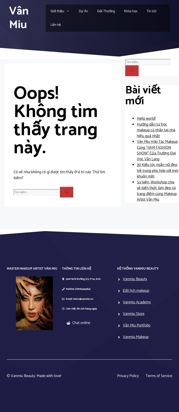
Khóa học (130, 11)
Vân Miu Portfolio (136, 325)
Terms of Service (159, 376)
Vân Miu (19, 18)
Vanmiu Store (133, 314)
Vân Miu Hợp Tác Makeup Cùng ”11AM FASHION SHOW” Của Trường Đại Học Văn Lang (157, 150)
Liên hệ (55, 25)
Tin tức (152, 11)
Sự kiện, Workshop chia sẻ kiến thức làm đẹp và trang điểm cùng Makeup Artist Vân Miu (157, 191)
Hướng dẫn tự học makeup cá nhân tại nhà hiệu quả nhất (156, 130)
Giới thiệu (62, 11)
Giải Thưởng (106, 11)
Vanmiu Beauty (135, 279)
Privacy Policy (128, 376)
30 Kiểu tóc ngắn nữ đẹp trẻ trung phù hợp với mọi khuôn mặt (157, 171)
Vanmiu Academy (137, 302)
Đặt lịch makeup (136, 291)
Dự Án (83, 11)
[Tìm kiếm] (66, 192)
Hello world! (146, 118)
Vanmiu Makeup (136, 337)
